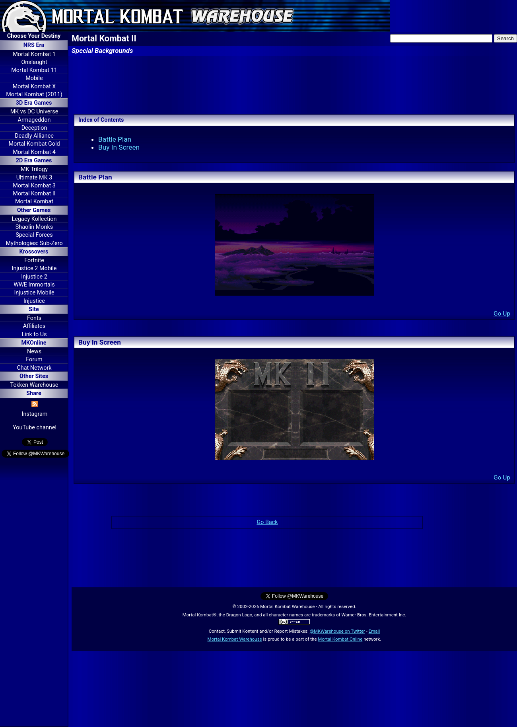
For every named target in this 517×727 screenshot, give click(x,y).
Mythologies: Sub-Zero (34, 243)
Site (34, 309)
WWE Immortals (34, 284)
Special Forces (34, 235)
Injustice (34, 301)
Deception (34, 128)
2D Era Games (34, 160)
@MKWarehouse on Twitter (337, 631)
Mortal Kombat (34, 201)
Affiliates (34, 326)
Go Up (502, 313)
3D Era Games (34, 102)
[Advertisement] (34, 593)
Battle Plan (114, 139)
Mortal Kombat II (34, 193)
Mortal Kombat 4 (34, 152)
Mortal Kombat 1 (34, 54)
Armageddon (34, 120)
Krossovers (34, 251)
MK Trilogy (34, 169)
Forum (34, 359)
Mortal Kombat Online (340, 639)
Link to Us (34, 334)
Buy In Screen (119, 147)
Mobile (34, 78)
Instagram (35, 414)
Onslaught (34, 62)
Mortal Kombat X (34, 86)
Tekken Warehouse (34, 385)
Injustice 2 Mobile (34, 268)
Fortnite (34, 260)
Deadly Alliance (34, 136)
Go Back (267, 522)
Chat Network (34, 367)
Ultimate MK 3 (34, 177)
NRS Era (34, 45)
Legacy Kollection (34, 219)
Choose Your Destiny (33, 36)
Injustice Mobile (34, 292)
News (34, 351)
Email (374, 631)
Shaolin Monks (34, 227)
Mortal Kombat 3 (34, 185)
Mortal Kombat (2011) (34, 94)
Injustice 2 (34, 276)
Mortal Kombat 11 (34, 70)
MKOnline (34, 342)
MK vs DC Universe (34, 111)
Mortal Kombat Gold (34, 143)
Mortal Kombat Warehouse (235, 639)
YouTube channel (34, 427)
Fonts (34, 318)
